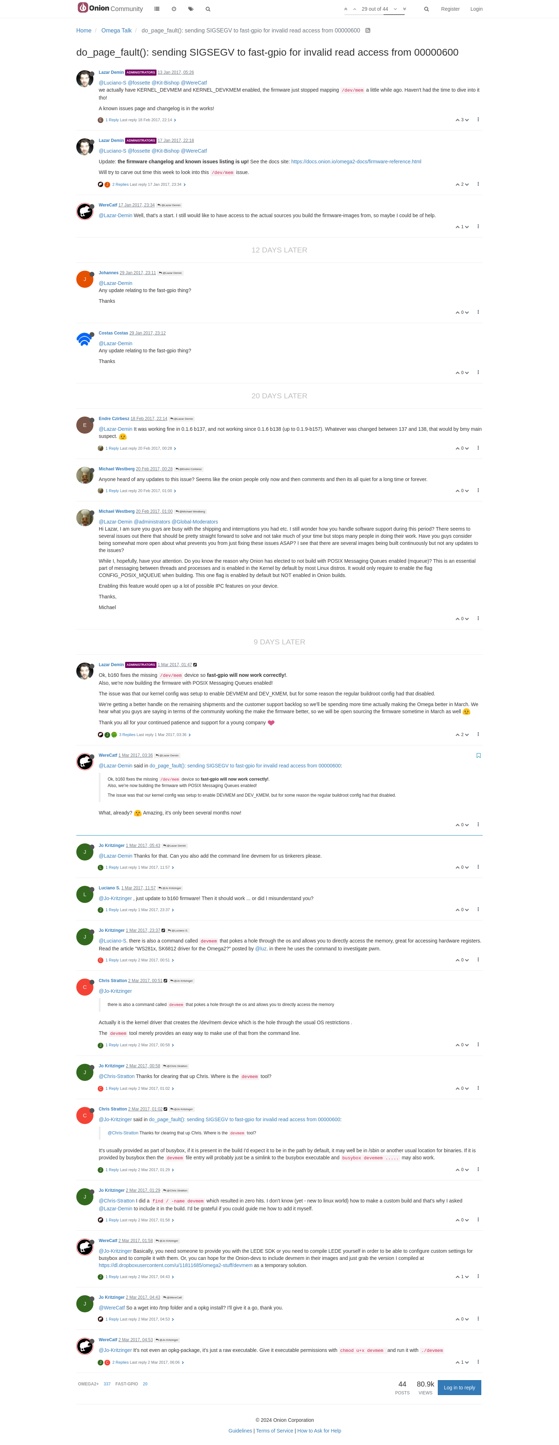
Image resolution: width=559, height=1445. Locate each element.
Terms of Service (274, 1431)
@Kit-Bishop (165, 83)
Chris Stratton (113, 980)
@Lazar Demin (169, 205)
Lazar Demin (111, 72)
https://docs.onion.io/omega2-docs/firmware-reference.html (356, 161)
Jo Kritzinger (112, 845)
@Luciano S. (178, 930)
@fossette (139, 83)
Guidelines (240, 1431)
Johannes (109, 272)
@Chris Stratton (175, 1066)
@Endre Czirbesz (189, 469)
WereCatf (108, 205)
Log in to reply (459, 1387)
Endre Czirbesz (114, 418)
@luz (261, 948)
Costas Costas (113, 333)
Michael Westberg (117, 468)
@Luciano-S (112, 83)
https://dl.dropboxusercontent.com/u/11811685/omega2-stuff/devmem (176, 1265)
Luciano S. (109, 887)
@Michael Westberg (190, 511)
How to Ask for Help (319, 1431)
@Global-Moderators (194, 522)
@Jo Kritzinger (170, 888)
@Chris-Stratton (117, 1076)
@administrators (152, 522)
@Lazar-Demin (115, 215)
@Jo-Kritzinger (115, 898)
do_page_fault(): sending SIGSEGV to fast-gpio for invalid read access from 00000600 (245, 766)
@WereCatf (194, 83)
